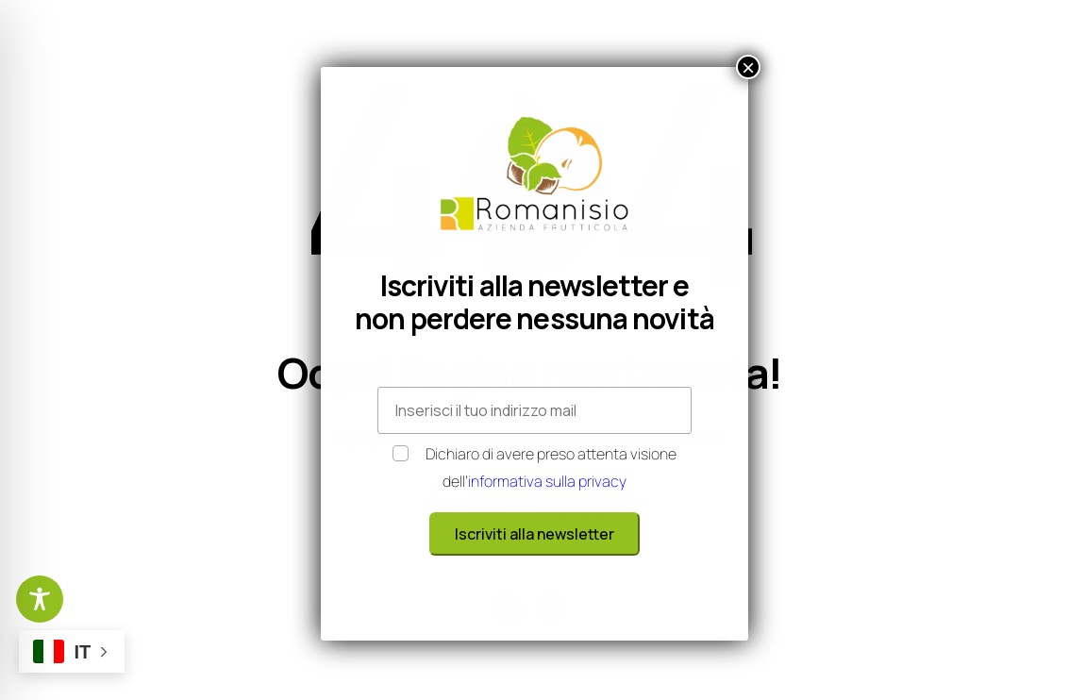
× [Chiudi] (748, 67)
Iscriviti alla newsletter (534, 534)
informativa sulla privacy (547, 481)
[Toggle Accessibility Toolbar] (39, 599)
